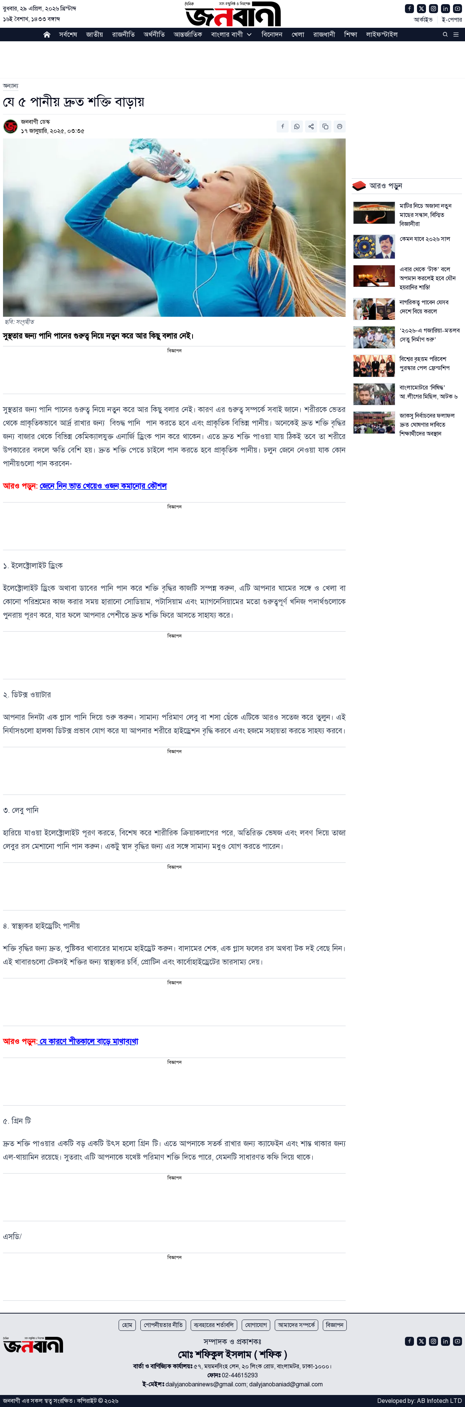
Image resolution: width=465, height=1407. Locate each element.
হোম (127, 1325)
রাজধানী (324, 34)
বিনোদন (272, 34)
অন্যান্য (10, 86)
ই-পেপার (452, 20)
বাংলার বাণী (227, 34)
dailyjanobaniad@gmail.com (286, 1384)
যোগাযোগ (256, 1325)
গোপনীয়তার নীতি (163, 1325)
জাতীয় (94, 34)
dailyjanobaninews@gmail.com (206, 1384)
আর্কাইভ (423, 20)
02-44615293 (240, 1375)
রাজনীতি (123, 34)
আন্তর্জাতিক (188, 34)
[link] (10, 85)
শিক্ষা (350, 34)
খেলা (298, 34)
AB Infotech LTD (439, 1401)
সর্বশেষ (68, 34)
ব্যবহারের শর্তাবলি (214, 1325)
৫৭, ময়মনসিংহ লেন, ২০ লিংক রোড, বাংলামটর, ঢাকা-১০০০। (263, 1366)
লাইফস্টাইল (382, 34)
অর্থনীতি (154, 34)
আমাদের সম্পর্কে (296, 1325)
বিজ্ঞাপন (334, 1325)
